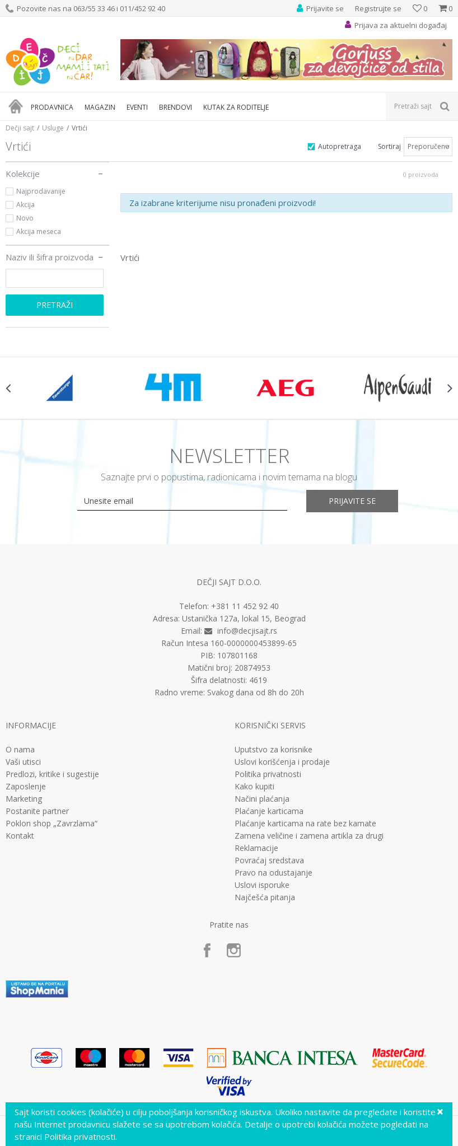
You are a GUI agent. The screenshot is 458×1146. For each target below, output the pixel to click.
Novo (25, 218)
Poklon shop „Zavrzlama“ (51, 823)
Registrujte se (378, 8)
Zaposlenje (26, 786)
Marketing (24, 798)
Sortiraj (389, 146)
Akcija (25, 204)
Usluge (53, 128)
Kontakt (20, 835)
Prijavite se (352, 500)
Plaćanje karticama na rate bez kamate (305, 823)
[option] (62, 388)
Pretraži (54, 305)
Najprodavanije (41, 191)
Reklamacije (256, 848)
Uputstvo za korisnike (273, 749)
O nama (20, 749)
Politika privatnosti (268, 774)
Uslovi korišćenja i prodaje (282, 761)
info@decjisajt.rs (247, 630)
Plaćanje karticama (269, 811)
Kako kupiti (254, 786)
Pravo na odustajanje (273, 872)
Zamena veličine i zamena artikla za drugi (309, 835)
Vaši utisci (23, 761)
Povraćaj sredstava (269, 860)
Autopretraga (339, 146)
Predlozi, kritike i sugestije (52, 774)
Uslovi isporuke (262, 885)
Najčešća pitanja (265, 897)
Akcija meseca (38, 231)
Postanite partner (37, 811)
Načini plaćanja (262, 798)
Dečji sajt (20, 128)
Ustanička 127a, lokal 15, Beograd (244, 618)
